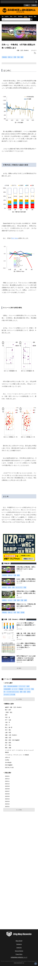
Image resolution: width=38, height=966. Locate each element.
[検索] (16, 2)
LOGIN (26, 5)
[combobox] (16, 19)
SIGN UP (34, 5)
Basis (35, 16)
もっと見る (19, 699)
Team (11, 16)
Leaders (7, 16)
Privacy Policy (19, 954)
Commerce (19, 944)
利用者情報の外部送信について (19, 957)
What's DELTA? (19, 941)
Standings (20, 16)
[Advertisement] (19, 832)
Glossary (31, 16)
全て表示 (19, 668)
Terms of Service (19, 951)
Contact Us (19, 947)
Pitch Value (14, 238)
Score (15, 16)
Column (25, 16)
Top (2, 16)
